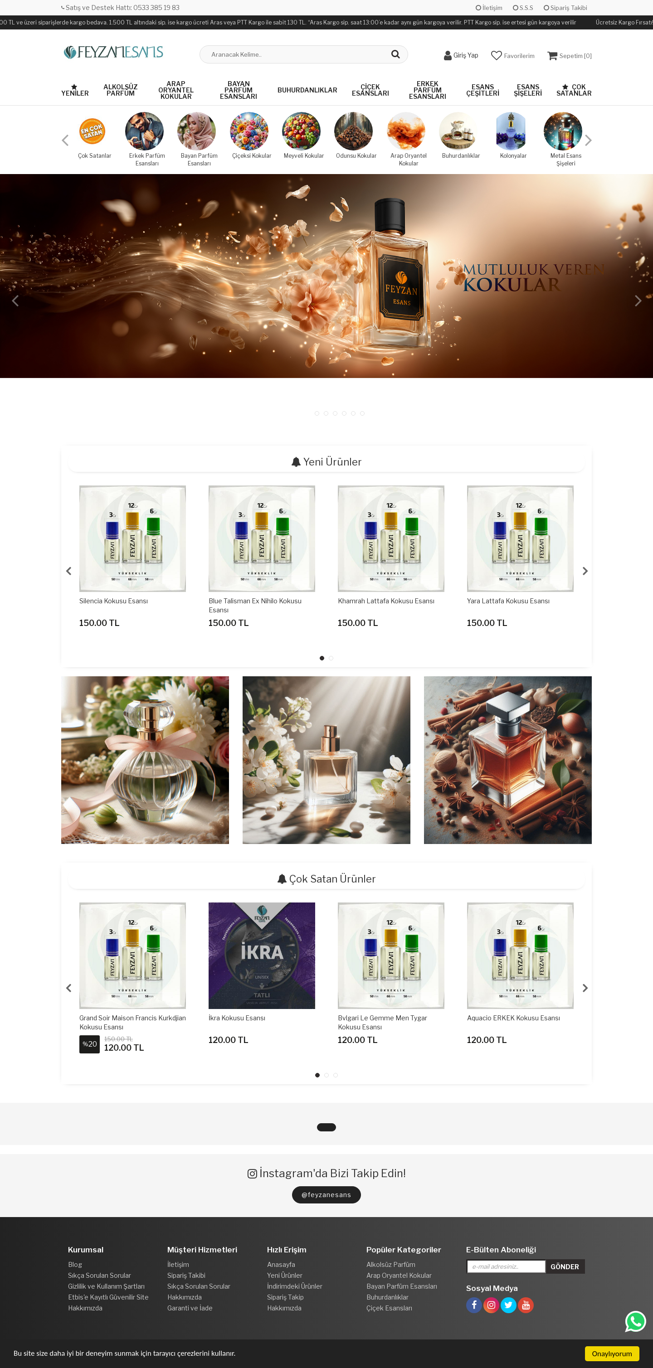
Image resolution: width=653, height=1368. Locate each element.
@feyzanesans (326, 1194)
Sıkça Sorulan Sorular (99, 1275)
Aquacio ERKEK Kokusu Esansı (513, 1018)
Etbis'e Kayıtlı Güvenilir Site (108, 1297)
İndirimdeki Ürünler (294, 1286)
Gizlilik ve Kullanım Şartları (106, 1286)
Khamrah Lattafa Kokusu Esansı (386, 601)
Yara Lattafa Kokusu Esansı (508, 601)
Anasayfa (281, 1264)
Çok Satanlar (574, 90)
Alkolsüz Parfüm (120, 90)
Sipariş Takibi (565, 7)
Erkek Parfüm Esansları (427, 90)
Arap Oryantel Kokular (176, 90)
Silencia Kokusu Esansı (113, 601)
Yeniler (75, 90)
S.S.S (523, 7)
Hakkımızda (85, 1308)
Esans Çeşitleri (482, 90)
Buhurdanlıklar (307, 90)
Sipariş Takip (285, 1297)
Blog (75, 1264)
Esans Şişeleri (528, 90)
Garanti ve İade (190, 1308)
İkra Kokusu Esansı (237, 1018)
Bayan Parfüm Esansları (238, 90)
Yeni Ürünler (284, 1275)
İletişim (489, 7)
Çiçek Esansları (370, 90)
